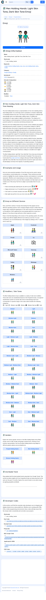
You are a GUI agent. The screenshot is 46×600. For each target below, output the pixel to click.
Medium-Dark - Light (12, 401)
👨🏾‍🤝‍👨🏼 (33, 404)
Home (5, 17)
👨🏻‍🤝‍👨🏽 (33, 348)
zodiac (6, 75)
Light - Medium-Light (12, 344)
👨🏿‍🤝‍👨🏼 (33, 423)
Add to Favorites (23, 34)
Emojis (10, 17)
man (21, 74)
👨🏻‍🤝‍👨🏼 (12, 348)
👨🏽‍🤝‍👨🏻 (12, 386)
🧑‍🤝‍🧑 (12, 460)
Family (14, 80)
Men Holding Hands (33, 456)
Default (12, 316)
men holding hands (30, 74)
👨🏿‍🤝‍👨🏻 (12, 423)
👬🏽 (33, 329)
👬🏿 (33, 339)
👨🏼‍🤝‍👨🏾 (12, 376)
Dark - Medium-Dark (33, 429)
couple (6, 74)
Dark (33, 335)
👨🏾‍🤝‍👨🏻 (12, 404)
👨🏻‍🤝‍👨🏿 (33, 358)
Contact (14, 598)
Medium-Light (12, 326)
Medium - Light (12, 382)
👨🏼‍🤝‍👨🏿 (33, 376)
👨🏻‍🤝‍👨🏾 (12, 358)
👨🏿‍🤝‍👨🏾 (33, 433)
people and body (15, 165)
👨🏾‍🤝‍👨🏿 (33, 414)
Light (33, 316)
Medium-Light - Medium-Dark (12, 373)
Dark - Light (12, 420)
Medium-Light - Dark (33, 373)
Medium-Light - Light (12, 363)
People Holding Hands (12, 456)
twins (37, 74)
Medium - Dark (34, 391)
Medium (33, 326)
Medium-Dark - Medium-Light (34, 401)
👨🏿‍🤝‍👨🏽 (12, 433)
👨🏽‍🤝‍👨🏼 (33, 386)
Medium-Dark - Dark (33, 410)
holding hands (15, 74)
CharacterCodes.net (14, 595)
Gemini (10, 74)
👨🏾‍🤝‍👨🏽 (12, 414)
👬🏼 (12, 329)
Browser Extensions (6, 598)
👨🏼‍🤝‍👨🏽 (33, 367)
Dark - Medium (12, 429)
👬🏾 (12, 339)
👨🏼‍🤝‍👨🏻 (12, 367)
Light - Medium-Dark (12, 354)
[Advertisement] (23, 26)
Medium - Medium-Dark (12, 391)
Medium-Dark (12, 335)
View (11, 104)
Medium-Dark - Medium (12, 410)
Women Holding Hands (12, 466)
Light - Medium (33, 344)
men (24, 74)
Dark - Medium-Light (33, 420)
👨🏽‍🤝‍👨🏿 (33, 395)
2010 (5, 85)
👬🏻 (33, 320)
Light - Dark (33, 354)
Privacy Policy (20, 598)
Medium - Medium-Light (33, 382)
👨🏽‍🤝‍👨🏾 (12, 395)
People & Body (17, 17)
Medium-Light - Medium (33, 363)
